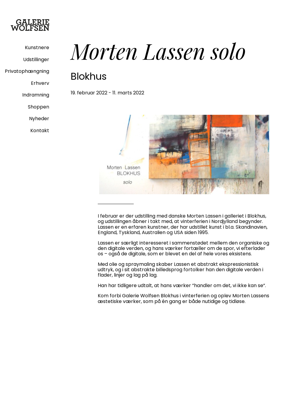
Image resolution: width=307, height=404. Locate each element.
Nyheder (39, 118)
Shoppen (38, 106)
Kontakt (39, 130)
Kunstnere (37, 47)
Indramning (35, 94)
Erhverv (40, 83)
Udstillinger (36, 59)
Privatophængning (27, 71)
